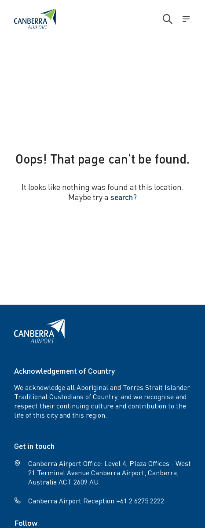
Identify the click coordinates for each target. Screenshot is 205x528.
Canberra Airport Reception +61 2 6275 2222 (96, 500)
